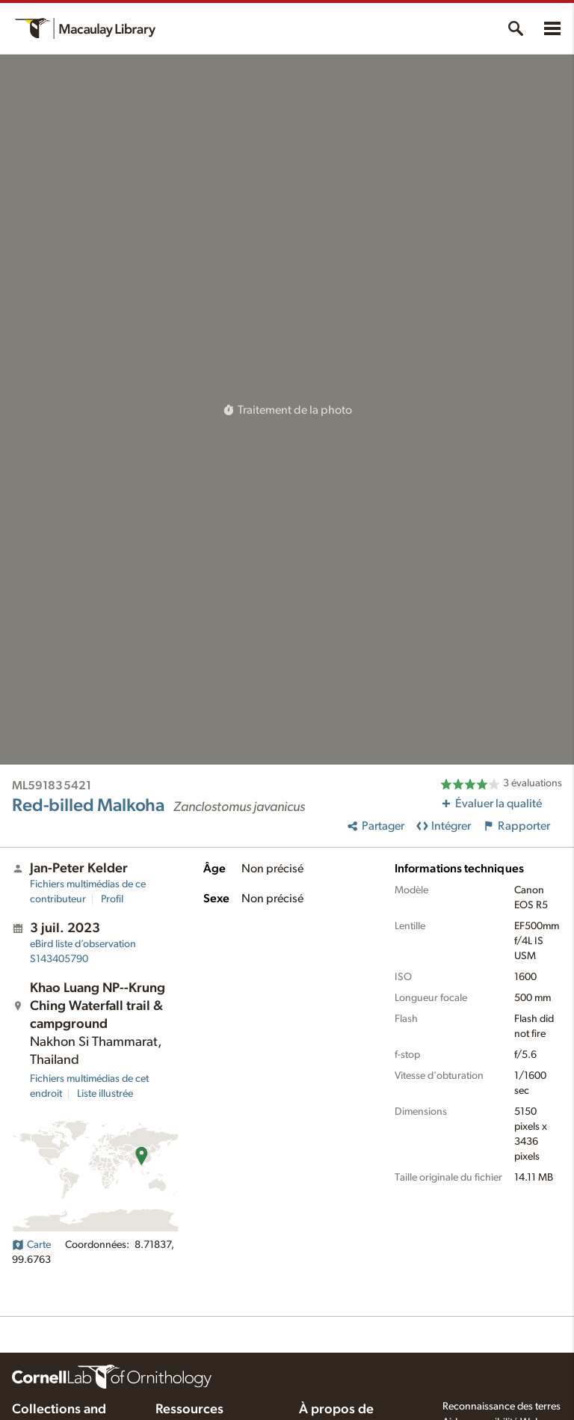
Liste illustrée (105, 1094)
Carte (31, 1245)
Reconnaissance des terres (501, 1406)
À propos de (336, 1409)
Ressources (189, 1409)
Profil (112, 899)
